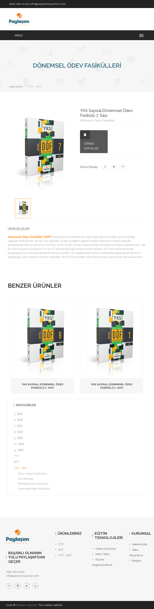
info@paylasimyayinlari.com (48, 3)
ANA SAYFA (17, 86)
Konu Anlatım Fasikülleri (32, 473)
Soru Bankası (25, 478)
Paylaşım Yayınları (27, 604)
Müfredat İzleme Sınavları (33, 483)
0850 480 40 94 (19, 3)
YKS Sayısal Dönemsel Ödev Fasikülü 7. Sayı (42, 386)
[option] (23, 208)
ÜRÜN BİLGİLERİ (18, 228)
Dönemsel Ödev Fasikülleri (34, 488)
